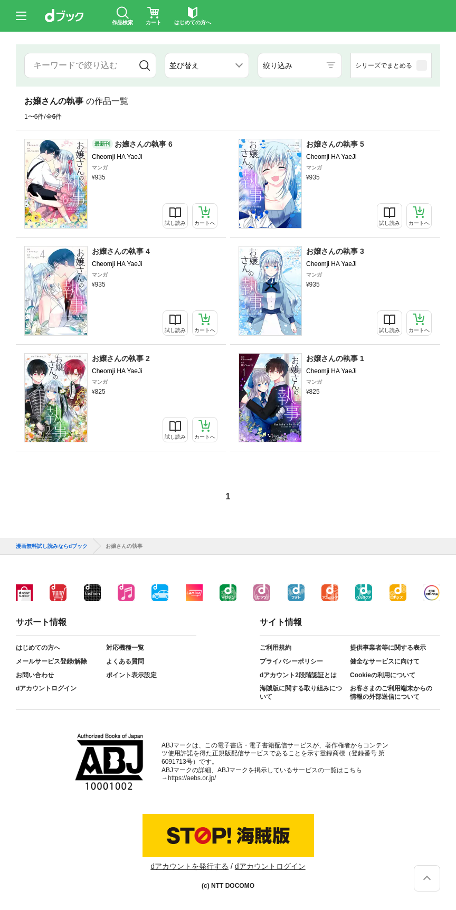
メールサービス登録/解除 (51, 661)
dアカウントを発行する (189, 866)
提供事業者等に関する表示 (388, 647)
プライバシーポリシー (291, 661)
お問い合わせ (35, 675)
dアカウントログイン (46, 688)
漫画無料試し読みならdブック (52, 546)
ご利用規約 (275, 647)
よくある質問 (125, 661)
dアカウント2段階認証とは (298, 675)
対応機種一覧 (125, 647)
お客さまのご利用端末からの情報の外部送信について (391, 692)
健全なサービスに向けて (385, 661)
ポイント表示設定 (131, 675)
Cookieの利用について (382, 675)
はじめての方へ (38, 647)
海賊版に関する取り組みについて (301, 692)
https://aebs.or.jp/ (192, 778)
